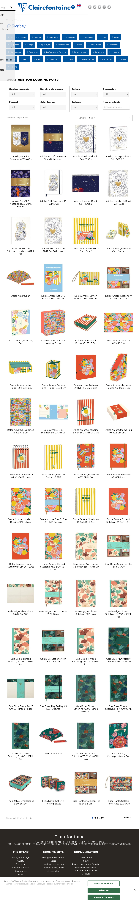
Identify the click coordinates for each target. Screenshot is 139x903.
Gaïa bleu (37, 37)
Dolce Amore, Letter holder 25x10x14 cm (21, 386)
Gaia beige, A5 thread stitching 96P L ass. (86, 612)
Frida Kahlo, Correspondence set (118, 755)
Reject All (104, 890)
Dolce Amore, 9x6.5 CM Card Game (118, 250)
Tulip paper (14, 45)
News (86, 861)
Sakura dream (95, 45)
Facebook (119, 7)
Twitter (124, 7)
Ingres (12, 59)
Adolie (116, 37)
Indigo (25, 59)
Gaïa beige (53, 37)
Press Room (86, 857)
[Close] (135, 890)
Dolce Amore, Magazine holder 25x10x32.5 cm (118, 386)
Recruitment (21, 871)
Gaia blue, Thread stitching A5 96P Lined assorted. (86, 709)
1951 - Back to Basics (18, 37)
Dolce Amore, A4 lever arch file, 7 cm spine (85, 386)
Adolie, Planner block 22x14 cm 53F (85, 202)
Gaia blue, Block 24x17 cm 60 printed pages (21, 707)
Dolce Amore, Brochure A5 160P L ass (118, 476)
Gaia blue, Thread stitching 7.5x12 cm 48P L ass (86, 756)
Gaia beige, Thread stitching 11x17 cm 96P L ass (118, 614)
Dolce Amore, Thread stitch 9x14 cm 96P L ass (20, 565)
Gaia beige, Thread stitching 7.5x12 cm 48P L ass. (86, 662)
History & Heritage (20, 857)
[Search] (25, 8)
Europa (70, 59)
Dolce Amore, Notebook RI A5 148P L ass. (86, 520)
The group (21, 864)
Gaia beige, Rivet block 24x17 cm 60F (20, 612)
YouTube (129, 7)
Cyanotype (45, 45)
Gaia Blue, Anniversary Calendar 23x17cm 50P (118, 660)
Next (128, 817)
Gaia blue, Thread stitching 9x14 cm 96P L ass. (21, 756)
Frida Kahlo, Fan (53, 753)
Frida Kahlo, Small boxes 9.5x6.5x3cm (20, 802)
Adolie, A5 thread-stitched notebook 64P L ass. (20, 251)
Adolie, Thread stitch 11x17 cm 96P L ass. (53, 250)
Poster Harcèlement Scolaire (85, 864)
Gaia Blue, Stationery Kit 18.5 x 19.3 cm (53, 660)
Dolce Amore (88, 37)
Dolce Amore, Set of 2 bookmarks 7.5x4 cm (53, 297)
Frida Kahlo (70, 37)
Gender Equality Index (53, 867)
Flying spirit (54, 59)
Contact (86, 874)
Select (110, 118)
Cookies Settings (103, 883)
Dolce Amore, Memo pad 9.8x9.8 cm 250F (118, 431)
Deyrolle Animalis (87, 59)
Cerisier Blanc (63, 45)
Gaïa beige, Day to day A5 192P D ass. (53, 612)
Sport (53, 861)
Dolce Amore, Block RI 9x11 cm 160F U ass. (21, 476)
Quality (20, 861)
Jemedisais (99, 52)
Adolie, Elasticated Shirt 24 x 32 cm (86, 158)
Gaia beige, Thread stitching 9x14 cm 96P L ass (21, 662)
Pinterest (134, 7)
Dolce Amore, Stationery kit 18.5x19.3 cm (118, 297)
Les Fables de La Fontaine (56, 52)
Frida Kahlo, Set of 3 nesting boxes (53, 802)
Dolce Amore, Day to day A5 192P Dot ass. (53, 520)
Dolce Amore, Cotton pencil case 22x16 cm (85, 297)
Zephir (79, 45)
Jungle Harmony (80, 52)
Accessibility (53, 871)
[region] (69, 890)
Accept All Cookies (104, 897)
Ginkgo (30, 45)
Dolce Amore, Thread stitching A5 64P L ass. (118, 520)
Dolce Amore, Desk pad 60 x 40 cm (118, 342)
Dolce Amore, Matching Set (20, 342)
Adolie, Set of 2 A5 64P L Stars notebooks (53, 158)
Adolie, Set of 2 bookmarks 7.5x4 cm (21, 158)
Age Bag (13, 67)
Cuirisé (103, 37)
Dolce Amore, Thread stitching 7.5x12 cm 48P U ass (53, 567)
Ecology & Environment (53, 857)
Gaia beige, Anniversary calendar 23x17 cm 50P (86, 565)
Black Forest (107, 59)
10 (102, 818)
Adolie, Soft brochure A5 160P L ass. (53, 202)
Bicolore (123, 59)
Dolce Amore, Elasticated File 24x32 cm (20, 431)
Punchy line (33, 52)
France (38, 59)
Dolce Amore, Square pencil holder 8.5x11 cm (53, 386)
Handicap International (53, 864)
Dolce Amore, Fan (20, 296)
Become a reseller (20, 867)
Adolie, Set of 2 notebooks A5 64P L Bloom (20, 204)
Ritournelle (113, 45)
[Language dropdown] (107, 7)
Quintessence (15, 52)
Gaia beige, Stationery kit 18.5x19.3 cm (118, 565)
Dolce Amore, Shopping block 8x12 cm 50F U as (86, 431)
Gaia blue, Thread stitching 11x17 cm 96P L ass (118, 709)
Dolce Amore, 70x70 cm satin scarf (86, 250)
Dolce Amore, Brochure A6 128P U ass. (86, 476)
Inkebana (115, 52)
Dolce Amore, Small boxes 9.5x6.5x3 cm (86, 342)
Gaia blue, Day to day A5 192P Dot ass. (53, 707)
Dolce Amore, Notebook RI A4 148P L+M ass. (21, 520)
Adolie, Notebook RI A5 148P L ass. (118, 202)
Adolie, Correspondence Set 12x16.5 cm (118, 158)
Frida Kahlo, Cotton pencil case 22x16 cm (118, 802)
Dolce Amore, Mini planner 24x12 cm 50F (53, 431)
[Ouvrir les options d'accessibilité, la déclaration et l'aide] (100, 7)
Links (20, 874)
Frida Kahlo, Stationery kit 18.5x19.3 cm (86, 802)
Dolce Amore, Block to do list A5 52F (53, 476)
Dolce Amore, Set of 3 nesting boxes (53, 342)
